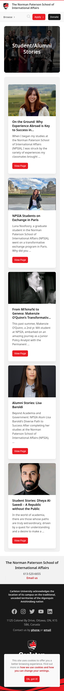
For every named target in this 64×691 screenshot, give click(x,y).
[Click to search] (28, 17)
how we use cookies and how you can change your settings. (34, 669)
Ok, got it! (32, 679)
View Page (21, 166)
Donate (54, 17)
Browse (7, 17)
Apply (37, 17)
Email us (32, 578)
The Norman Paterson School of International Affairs (33, 6)
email (47, 630)
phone (35, 630)
